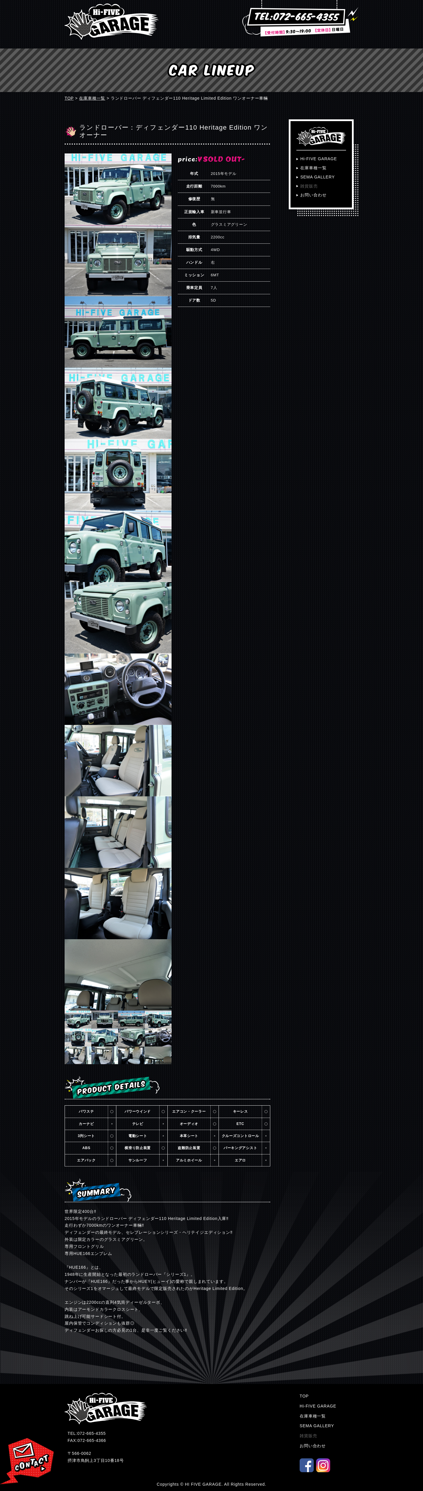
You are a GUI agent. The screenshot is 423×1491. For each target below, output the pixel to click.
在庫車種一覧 (92, 98)
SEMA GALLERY (317, 177)
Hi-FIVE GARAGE (318, 158)
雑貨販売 (309, 186)
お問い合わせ (313, 195)
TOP (69, 98)
